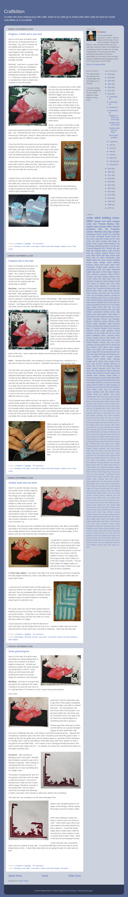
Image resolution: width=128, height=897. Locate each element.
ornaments (116, 389)
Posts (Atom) (23, 881)
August (112, 142)
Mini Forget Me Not (107, 239)
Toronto (108, 491)
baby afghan (19, 637)
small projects (112, 535)
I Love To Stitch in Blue (112, 408)
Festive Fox (105, 305)
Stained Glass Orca (97, 481)
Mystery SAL (113, 224)
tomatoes (117, 540)
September (114, 110)
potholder (112, 528)
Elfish (88, 406)
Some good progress (18, 651)
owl (119, 526)
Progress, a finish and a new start (25, 34)
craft (106, 500)
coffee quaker (115, 425)
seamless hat (97, 535)
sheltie (106, 436)
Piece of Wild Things (99, 472)
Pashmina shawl (92, 286)
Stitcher (92, 483)
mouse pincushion (102, 523)
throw (105, 272)
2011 (110, 195)
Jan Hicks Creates (99, 241)
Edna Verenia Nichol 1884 (103, 450)
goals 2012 (89, 509)
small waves (113, 326)
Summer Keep (109, 483)
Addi (87, 441)
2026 (110, 74)
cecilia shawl (99, 425)
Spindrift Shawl (92, 375)
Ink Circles (90, 236)
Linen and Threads (96, 224)
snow (118, 535)
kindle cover (108, 516)
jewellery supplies (91, 516)
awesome (96, 495)
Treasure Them (91, 420)
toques (88, 352)
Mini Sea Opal (114, 307)
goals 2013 (97, 509)
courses (99, 500)
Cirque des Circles (106, 446)
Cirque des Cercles (101, 281)
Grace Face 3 (106, 406)
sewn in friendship (98, 436)
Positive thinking (92, 338)
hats (95, 345)
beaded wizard (112, 422)
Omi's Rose (111, 368)
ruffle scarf (97, 533)
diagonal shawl (91, 505)
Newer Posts (15, 875)
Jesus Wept (110, 458)
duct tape (106, 505)
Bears (98, 443)
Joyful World (96, 255)
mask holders (105, 521)
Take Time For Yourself (112, 418)
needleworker (112, 432)
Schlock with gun (113, 248)
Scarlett (88, 476)
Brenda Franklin (115, 401)
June (112, 148)
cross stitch (26, 246)
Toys (113, 491)
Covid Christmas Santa (95, 357)
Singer (95, 479)
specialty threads (91, 537)
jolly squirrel (102, 345)
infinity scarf (90, 326)
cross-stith (100, 427)
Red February (91, 415)
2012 (110, 191)
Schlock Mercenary (104, 476)
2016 (110, 178)
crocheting (100, 236)
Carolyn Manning (94, 232)
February (113, 161)
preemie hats (108, 434)
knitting (63, 246)
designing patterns (114, 502)
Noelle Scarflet (91, 368)
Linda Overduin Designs (100, 364)
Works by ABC (108, 298)
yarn (94, 396)
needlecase (89, 526)
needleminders (98, 526)
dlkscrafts (107, 427)
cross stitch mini (91, 427)
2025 (110, 77)
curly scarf (98, 502)
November (113, 102)
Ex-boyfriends (96, 305)
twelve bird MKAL (91, 542)
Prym (91, 474)
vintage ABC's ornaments (100, 352)
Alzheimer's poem (99, 399)
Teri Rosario (95, 488)
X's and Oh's (110, 493)
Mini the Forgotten (109, 229)
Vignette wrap (101, 493)
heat (100, 514)
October (113, 107)
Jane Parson (91, 284)
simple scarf (100, 349)
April (112, 155)
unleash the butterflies (111, 234)
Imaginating (97, 458)
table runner (111, 279)
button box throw (99, 260)
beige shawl (111, 378)
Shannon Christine (104, 373)
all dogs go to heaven (99, 378)
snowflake (109, 349)
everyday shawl (101, 300)
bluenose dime (114, 277)
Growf (96, 265)
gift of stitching (91, 429)
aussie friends (104, 422)
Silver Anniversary (107, 258)
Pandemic (64, 868)
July (111, 145)
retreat (88, 533)
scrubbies (89, 535)
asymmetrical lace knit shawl (98, 269)
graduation (104, 509)
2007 (110, 208)
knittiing (93, 519)
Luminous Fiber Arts (113, 460)
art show (117, 493)
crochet (34, 637)
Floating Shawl (105, 359)
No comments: (38, 244)
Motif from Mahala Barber (104, 465)
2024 (110, 81)
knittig (106, 432)
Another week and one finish (22, 483)
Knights (92, 460)
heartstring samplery (113, 429)
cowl (103, 500)
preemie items (114, 392)
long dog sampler (111, 232)
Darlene (103, 32)
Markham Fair (95, 462)
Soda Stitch (109, 479)
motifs (100, 347)
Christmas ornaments (93, 446)
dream (112, 427)
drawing (99, 505)
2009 (110, 201)
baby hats (90, 251)
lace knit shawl (108, 387)
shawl (112, 265)
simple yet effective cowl (104, 394)
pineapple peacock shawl (94, 528)
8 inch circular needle (100, 244)
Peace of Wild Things (104, 413)
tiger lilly (111, 540)
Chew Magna (105, 443)
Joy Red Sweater (92, 410)
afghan (97, 422)
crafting (92, 382)
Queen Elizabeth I (100, 474)
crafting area (112, 500)
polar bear (104, 392)
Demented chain (104, 448)
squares (108, 537)
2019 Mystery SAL (113, 354)
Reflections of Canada (108, 286)
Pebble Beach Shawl (107, 469)
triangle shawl (106, 262)
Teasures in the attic (107, 486)
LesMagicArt (96, 335)
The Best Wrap (105, 488)
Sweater (89, 312)
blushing (17, 246)
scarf (91, 436)
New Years (116, 410)
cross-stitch (35, 246)
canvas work (106, 498)
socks (69, 246)
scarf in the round (106, 533)
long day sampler (93, 253)
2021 (110, 91)
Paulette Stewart (91, 413)
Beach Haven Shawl (100, 291)
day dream (105, 502)
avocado (89, 495)
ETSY (118, 403)
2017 (110, 175)
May (111, 151)
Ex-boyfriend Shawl (96, 406)
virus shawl (101, 542)
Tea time (98, 486)
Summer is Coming (113, 340)
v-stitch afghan (112, 314)
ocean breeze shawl (97, 434)
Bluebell (104, 328)
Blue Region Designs (102, 401)
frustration (113, 507)
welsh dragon (112, 545)
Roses (98, 234)
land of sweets (111, 345)
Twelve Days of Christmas (105, 420)
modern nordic (97, 389)
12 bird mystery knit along (104, 317)
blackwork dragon (96, 380)
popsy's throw (91, 314)
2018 (110, 172)
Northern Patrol (91, 469)
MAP (105, 307)
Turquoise (100, 288)
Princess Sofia (104, 338)
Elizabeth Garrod (113, 331)
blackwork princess (109, 380)
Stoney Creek (100, 483)
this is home (104, 540)
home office (105, 514)
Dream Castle (100, 331)
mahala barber (96, 521)
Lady (97, 239)
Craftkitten (14, 11)
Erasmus (89, 265)
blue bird (117, 495)
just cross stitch (97, 387)
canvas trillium (96, 498)
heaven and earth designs (50, 246)
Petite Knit (89, 472)
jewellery (106, 312)
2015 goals (102, 354)
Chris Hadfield (115, 443)
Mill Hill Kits (97, 366)
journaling (101, 516)
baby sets (110, 342)
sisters (117, 394)
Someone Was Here (108, 309)
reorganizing (116, 531)
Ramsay (101, 295)
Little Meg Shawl (108, 255)
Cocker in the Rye (104, 403)
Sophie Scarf (115, 373)
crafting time (99, 382)
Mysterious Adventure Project (102, 274)
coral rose (93, 500)
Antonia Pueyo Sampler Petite (99, 441)
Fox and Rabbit (99, 333)
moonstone (108, 288)
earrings (112, 505)
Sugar (118, 309)
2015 (110, 182)
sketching (104, 535)
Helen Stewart (113, 226)
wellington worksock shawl (98, 545)
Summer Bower (99, 418)
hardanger (89, 345)
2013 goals (109, 396)
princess (114, 434)
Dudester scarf (92, 359)
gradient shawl (112, 300)
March (112, 158)
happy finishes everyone (111, 512)
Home (45, 875)
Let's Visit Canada (105, 410)
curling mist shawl (99, 279)
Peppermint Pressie (93, 309)
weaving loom (109, 542)
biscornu (102, 495)
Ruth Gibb (94, 371)
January (113, 164)
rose (92, 533)
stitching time (90, 540)
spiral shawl (101, 537)
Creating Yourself (114, 281)
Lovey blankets (101, 460)
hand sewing (96, 512)
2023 (110, 84)
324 (118, 279)
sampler (89, 394)
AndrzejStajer (71, 891)
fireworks (94, 507)
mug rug (107, 389)
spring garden (101, 314)
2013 (110, 188)
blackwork (109, 495)
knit (113, 516)
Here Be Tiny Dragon (98, 455)
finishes (117, 427)
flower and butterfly (103, 507)
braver (117, 342)
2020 (110, 94)
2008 (110, 205)
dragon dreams (91, 385)
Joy (116, 458)
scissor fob (116, 533)
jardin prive (99, 432)
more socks (90, 523)
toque (110, 272)
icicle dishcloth (91, 432)
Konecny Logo (97, 293)
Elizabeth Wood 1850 (104, 302)
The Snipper (102, 491)
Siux (118, 267)
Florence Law (106, 319)
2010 (110, 198)
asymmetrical (97, 312)
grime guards (112, 509)
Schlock (94, 476)
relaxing (109, 531)
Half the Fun (110, 333)
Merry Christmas (108, 335)
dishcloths (116, 323)
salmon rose (90, 349)
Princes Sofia (115, 413)
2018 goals (111, 439)
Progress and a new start (21, 261)
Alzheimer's (90, 281)
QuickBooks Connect (113, 474)
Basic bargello (115, 399)
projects (95, 531)
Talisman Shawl (114, 321)
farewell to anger (104, 385)
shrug (110, 436)
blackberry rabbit (105, 323)
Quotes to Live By (109, 246)
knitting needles (115, 519)
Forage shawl (101, 267)
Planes (109, 472)
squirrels (117, 349)
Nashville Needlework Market (110, 467)
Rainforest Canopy (100, 321)
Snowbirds (101, 479)
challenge (107, 425)
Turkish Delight (92, 323)
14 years (101, 439)
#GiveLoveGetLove (92, 439)
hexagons (114, 385)
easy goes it (97, 272)
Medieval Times (108, 462)
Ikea (92, 458)
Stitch (105, 481)
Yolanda (92, 422)
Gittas (98, 453)
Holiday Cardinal (109, 455)
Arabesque (90, 267)
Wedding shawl (96, 298)
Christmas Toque (91, 403)
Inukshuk (103, 458)
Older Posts (74, 875)
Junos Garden (109, 361)
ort (116, 526)
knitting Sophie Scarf (102, 519)
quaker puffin (102, 531)
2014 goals (94, 354)
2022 (110, 87)
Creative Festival (113, 357)
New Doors (104, 265)
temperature (91, 234)
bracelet (88, 498)
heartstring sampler (92, 514)
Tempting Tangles (105, 375)
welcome (89, 396)
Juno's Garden (98, 361)
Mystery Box (96, 467)
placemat (105, 528)
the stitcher (116, 436)
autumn (117, 298)
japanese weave (115, 514)
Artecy (113, 441)
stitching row (116, 537)
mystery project (114, 523)
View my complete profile (95, 64)
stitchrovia (98, 540)
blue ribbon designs (101, 277)
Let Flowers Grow (103, 284)
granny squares (101, 429)
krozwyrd (116, 251)
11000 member (101, 396)
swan (118, 265)
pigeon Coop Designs (111, 347)
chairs (88, 500)
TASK (93, 486)
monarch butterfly (113, 260)
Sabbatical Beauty (105, 371)
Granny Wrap (105, 453)
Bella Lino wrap (91, 401)
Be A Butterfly (91, 443)
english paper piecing (96, 226)
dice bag (117, 382)
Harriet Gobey (115, 406)
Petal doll (117, 469)
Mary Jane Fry (108, 293)
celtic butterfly (91, 300)
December (113, 97)
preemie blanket (108, 253)
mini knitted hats (115, 521)
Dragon (113, 403)
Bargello (107, 399)
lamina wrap (115, 312)
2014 (110, 185)
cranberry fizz (108, 382)
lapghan (88, 521)
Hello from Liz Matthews (93, 408)
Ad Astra (117, 439)
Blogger (90, 891)
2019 (110, 169)
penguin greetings (92, 392)
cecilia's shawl (115, 498)
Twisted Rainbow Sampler (96, 342)
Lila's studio (115, 284)
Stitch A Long (112, 481)
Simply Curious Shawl (97, 340)
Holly (103, 408)
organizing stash (109, 526)
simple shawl (92, 262)
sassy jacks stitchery (102, 326)
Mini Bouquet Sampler (111, 366)
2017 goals (89, 399)
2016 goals (116, 396)
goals (118, 507)
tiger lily (95, 258)
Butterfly (116, 262)
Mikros (117, 335)
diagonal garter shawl (103, 251)
